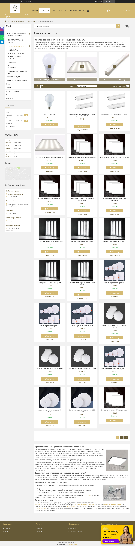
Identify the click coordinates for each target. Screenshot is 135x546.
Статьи (8, 95)
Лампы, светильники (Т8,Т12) (15, 57)
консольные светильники (84, 505)
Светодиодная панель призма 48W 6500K (49, 157)
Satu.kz (76, 542)
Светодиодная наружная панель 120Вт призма (82, 283)
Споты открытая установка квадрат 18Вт (114, 369)
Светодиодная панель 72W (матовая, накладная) (114, 199)
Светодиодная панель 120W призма (49, 283)
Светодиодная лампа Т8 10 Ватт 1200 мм (114, 114)
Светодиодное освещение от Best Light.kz (22, 21)
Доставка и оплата (76, 11)
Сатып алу (50, 124)
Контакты (62, 11)
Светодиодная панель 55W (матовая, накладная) (82, 199)
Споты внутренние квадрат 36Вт (49, 326)
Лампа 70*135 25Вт (49, 114)
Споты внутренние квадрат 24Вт (114, 283)
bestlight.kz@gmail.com (15, 194)
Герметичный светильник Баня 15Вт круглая (114, 326)
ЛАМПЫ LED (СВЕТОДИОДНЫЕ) (15, 50)
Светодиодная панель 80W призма (82, 241)
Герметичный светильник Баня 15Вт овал (49, 369)
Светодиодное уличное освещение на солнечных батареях (16, 40)
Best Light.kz (88, 495)
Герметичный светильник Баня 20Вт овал (82, 369)
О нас (54, 11)
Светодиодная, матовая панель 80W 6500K (82, 157)
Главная (35, 11)
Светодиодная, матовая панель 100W (49, 198)
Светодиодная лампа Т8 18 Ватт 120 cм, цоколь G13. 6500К (82, 115)
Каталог (44, 11)
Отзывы (8, 88)
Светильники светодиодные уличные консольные (17, 34)
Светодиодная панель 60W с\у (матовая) (114, 410)
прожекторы (71, 506)
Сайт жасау (24, 1)
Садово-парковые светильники (14, 67)
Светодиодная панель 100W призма (114, 241)
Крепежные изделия (14, 77)
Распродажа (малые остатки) (17, 80)
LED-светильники (41, 508)
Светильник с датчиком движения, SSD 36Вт (82, 411)
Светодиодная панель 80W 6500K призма (49, 241)
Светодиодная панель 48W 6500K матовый (114, 157)
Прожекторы (12, 62)
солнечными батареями (112, 505)
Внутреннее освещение (16, 46)
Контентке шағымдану (71, 544)
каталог (37, 505)
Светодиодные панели (16, 54)
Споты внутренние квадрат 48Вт (82, 326)
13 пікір (99, 1)
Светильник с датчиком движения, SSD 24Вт (50, 411)
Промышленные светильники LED (17, 72)
